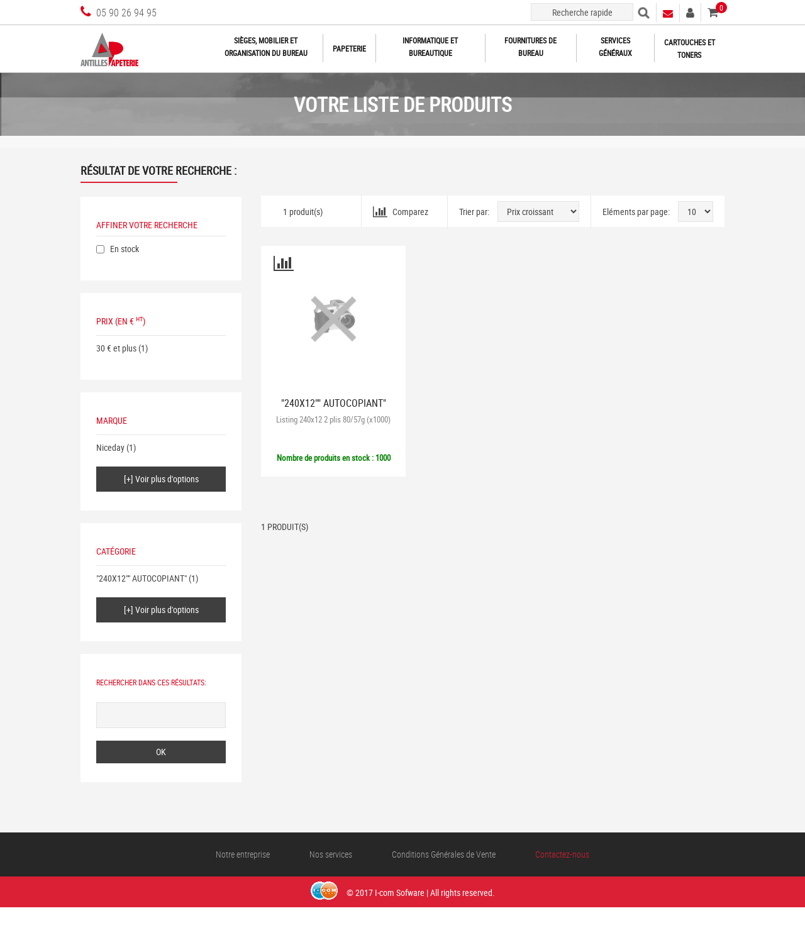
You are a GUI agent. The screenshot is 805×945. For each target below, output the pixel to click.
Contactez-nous (562, 854)
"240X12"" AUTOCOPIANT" (141, 578)
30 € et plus (116, 348)
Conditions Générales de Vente (444, 854)
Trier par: (474, 212)
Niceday (110, 447)
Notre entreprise (243, 854)
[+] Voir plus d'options (161, 479)
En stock (124, 249)
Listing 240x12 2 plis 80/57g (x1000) (333, 419)
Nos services (330, 854)
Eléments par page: (636, 212)
